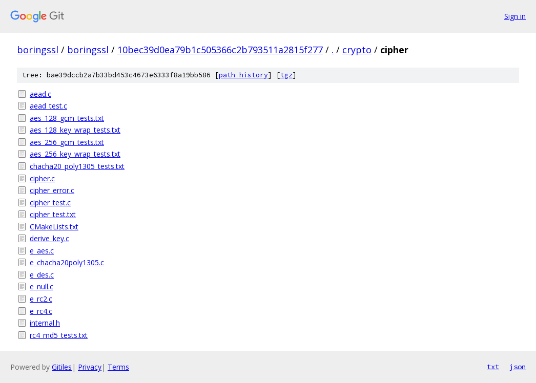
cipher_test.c (50, 202)
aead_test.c (48, 106)
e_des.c (42, 275)
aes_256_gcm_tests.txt (67, 142)
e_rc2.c (41, 299)
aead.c (40, 94)
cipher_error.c (52, 190)
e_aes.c (42, 251)
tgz (286, 75)
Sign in (515, 16)
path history (243, 75)
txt (493, 366)
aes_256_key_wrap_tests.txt (75, 154)
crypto (357, 50)
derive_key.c (49, 238)
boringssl (37, 50)
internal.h (45, 323)
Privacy (89, 367)
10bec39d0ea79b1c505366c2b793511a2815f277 (220, 50)
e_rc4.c (41, 311)
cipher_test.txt (53, 214)
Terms (118, 367)
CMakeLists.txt (54, 226)
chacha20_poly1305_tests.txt (77, 166)
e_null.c (41, 286)
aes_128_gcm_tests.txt (67, 118)
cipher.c (42, 178)
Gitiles (62, 367)
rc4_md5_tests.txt (59, 335)
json (517, 366)
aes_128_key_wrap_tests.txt (75, 130)
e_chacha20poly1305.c (67, 262)
